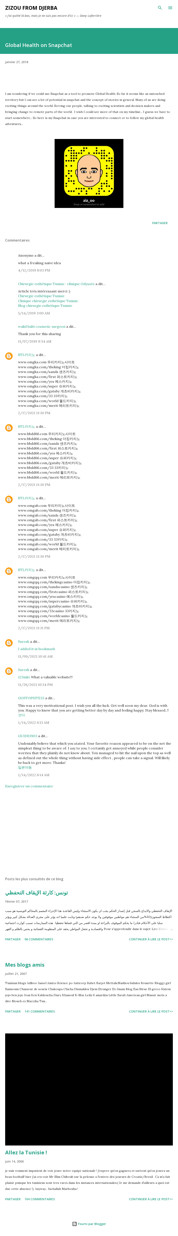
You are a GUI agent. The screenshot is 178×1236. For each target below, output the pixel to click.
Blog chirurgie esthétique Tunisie (45, 305)
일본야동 (25, 767)
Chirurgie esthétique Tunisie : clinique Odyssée (56, 284)
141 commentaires (40, 1011)
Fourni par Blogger (89, 1224)
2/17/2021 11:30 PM (34, 413)
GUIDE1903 (27, 736)
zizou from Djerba (31, 7)
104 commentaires (40, 1199)
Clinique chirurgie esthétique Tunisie (48, 301)
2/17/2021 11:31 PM (34, 628)
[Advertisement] (89, 832)
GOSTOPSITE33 (31, 698)
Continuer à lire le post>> (151, 939)
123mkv (24, 677)
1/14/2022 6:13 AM (33, 722)
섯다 (21, 715)
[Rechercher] (160, 7)
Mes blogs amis (24, 964)
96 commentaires (39, 939)
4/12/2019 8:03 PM (34, 270)
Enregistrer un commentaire (29, 786)
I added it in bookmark (36, 649)
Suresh (23, 641)
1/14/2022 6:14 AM (33, 775)
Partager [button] (160, 223)
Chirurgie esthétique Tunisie (41, 296)
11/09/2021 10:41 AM (35, 656)
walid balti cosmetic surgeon (41, 326)
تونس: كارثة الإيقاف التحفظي (36, 892)
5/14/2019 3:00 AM (34, 313)
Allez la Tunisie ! (26, 1152)
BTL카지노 (26, 355)
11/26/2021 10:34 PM (35, 684)
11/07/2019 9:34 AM (34, 341)
